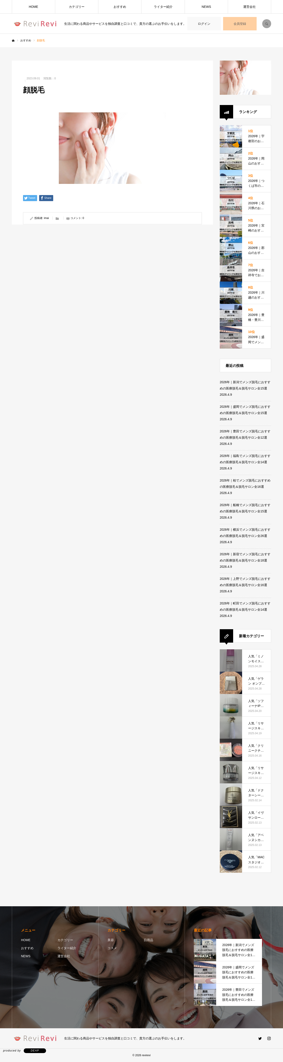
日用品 (148, 940)
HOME (33, 6)
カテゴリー (76, 6)
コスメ (112, 948)
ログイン (204, 23)
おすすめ (120, 6)
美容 (111, 940)
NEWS (206, 6)
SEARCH (266, 23)
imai (46, 218)
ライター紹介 (163, 6)
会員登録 (240, 23)
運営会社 (249, 6)
